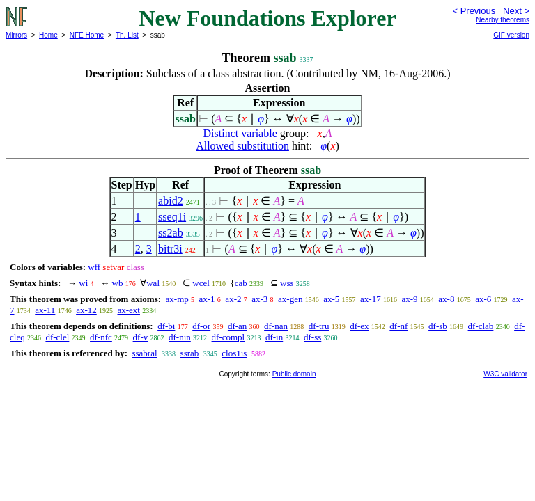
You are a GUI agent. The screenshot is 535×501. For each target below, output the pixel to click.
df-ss (312, 337)
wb (117, 283)
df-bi (166, 326)
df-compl (228, 337)
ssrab (189, 353)
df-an (237, 326)
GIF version (511, 35)
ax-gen (290, 299)
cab (241, 283)
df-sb (437, 326)
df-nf (398, 326)
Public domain (294, 374)
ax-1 (207, 299)
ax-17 (370, 299)
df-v (140, 337)
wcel (201, 283)
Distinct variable (240, 133)
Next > (516, 11)
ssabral (144, 353)
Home (48, 35)
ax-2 (233, 299)
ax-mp (177, 299)
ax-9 (409, 299)
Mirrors (16, 35)
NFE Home (87, 35)
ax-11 (45, 310)
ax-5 (331, 299)
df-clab (481, 326)
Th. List (127, 35)
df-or (201, 326)
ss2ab (170, 233)
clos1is (234, 353)
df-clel (57, 337)
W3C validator (505, 374)
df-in (274, 337)
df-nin (180, 337)
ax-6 (483, 299)
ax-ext (128, 310)
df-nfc (101, 337)
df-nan (276, 326)
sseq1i (172, 217)
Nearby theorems (502, 20)
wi (83, 283)
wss (287, 283)
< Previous (473, 11)
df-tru (319, 326)
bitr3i (170, 249)
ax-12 (86, 310)
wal (153, 283)
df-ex (359, 326)
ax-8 (446, 299)
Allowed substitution (242, 146)
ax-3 (259, 299)
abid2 (170, 201)
